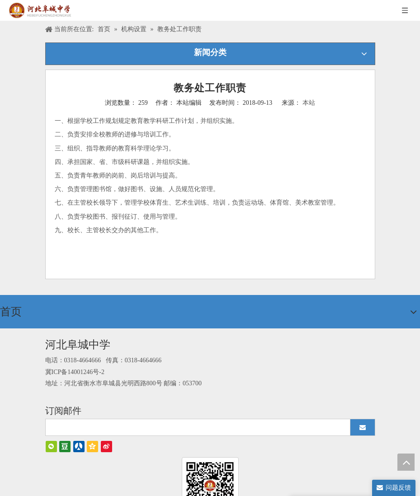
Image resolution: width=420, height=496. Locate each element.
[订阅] (362, 427)
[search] (194, 427)
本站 (308, 102)
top (406, 462)
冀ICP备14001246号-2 (74, 372)
